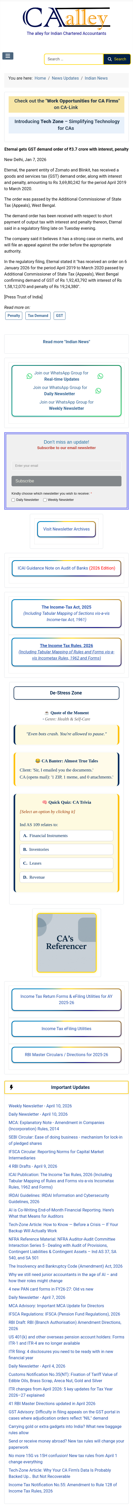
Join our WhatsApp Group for (62, 376)
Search (117, 59)
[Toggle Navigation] (8, 56)
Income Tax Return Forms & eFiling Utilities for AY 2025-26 (66, 999)
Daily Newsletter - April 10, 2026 (38, 1114)
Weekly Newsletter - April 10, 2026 (40, 1105)
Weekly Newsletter (61, 500)
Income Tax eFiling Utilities (66, 1028)
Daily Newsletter (27, 500)
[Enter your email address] (66, 466)
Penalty (14, 316)
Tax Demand (38, 316)
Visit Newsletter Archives (66, 529)
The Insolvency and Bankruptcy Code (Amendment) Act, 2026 (66, 1266)
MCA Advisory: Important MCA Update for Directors (56, 1305)
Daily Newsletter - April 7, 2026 (37, 1297)
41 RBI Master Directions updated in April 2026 (52, 1403)
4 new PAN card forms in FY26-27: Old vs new (51, 1289)
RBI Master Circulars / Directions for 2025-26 (66, 1054)
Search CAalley (58, 50)
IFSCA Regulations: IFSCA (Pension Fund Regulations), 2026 (64, 1314)
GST (59, 316)
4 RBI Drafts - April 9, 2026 (33, 1166)
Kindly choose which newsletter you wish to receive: (52, 493)
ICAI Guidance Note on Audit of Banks (66, 568)
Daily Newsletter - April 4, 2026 (37, 1366)
